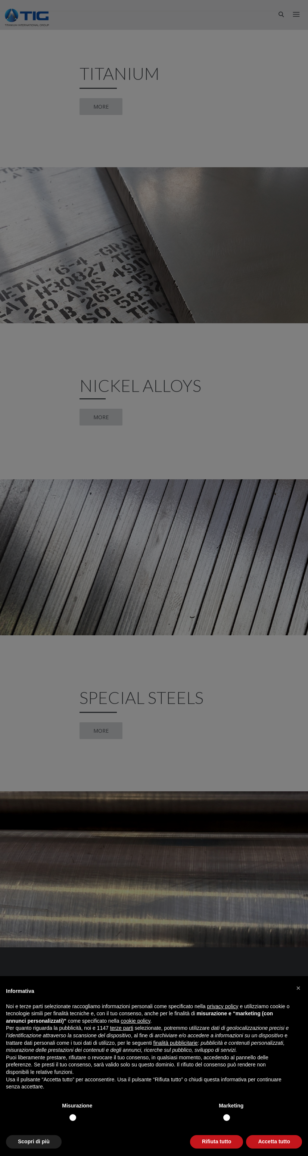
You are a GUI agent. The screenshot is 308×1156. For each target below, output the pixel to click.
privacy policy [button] (223, 1006)
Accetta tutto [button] (274, 1141)
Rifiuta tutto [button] (216, 1141)
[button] (298, 988)
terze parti (121, 1028)
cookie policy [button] (135, 1021)
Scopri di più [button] (34, 1141)
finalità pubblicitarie (175, 1043)
